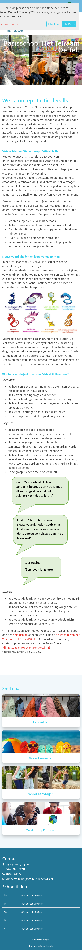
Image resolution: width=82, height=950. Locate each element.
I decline (53, 24)
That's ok (69, 24)
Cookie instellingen (41, 940)
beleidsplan (20, 635)
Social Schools (46, 946)
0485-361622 (13, 874)
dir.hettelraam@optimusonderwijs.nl (26, 647)
